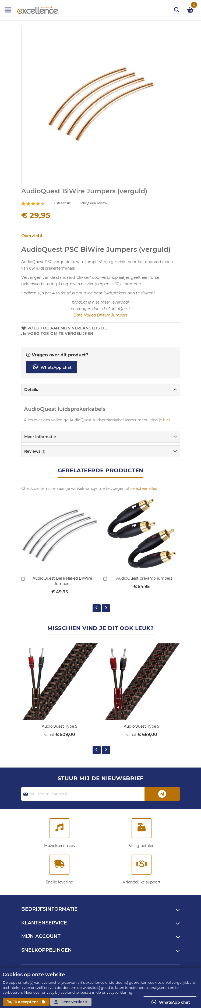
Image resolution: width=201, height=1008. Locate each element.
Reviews (34, 451)
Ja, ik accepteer (26, 1001)
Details (31, 389)
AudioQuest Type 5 (59, 726)
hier (166, 420)
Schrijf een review (93, 203)
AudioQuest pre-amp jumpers (144, 578)
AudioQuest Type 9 (142, 726)
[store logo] (32, 10)
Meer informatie (40, 436)
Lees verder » (70, 1001)
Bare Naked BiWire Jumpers (100, 315)
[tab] (100, 389)
